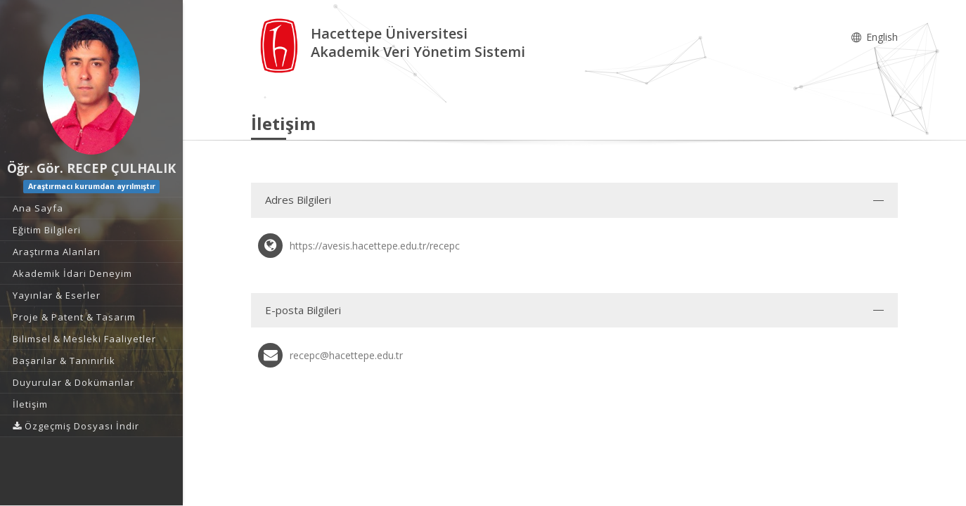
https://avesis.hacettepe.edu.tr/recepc (375, 245)
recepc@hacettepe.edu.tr (346, 355)
